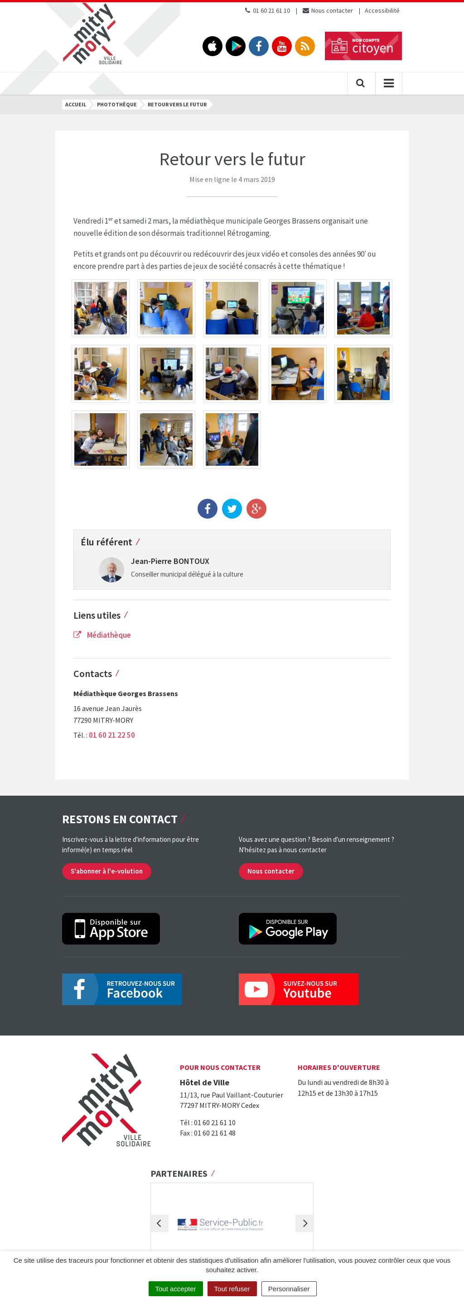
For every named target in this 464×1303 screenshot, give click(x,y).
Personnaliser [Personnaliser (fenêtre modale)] (289, 1289)
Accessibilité (382, 10)
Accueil (75, 104)
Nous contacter (327, 10)
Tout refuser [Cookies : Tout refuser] (232, 1289)
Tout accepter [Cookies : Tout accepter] (175, 1289)
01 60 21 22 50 (112, 735)
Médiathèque (102, 635)
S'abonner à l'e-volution (107, 871)
